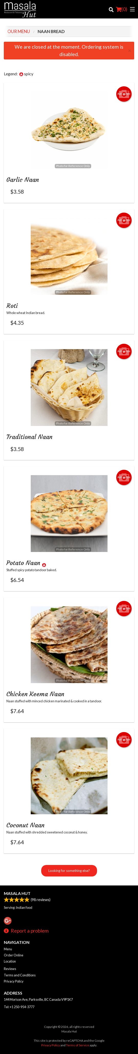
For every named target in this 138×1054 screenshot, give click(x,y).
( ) (121, 9)
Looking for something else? (69, 871)
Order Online (13, 955)
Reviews (10, 969)
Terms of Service (77, 1045)
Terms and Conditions (20, 975)
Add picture (124, 94)
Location (10, 961)
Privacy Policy (14, 981)
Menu (8, 949)
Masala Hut (17, 893)
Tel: (19, 1007)
